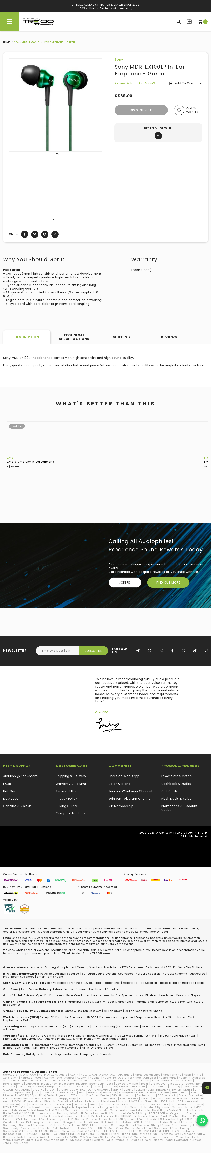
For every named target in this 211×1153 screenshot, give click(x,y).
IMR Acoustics (31, 1101)
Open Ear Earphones (50, 995)
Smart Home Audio (50, 976)
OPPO (154, 1113)
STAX (38, 1131)
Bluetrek (81, 1083)
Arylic (197, 1075)
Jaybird (123, 1101)
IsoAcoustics (62, 1101)
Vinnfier (169, 1137)
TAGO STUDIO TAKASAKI (147, 1131)
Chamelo (110, 1086)
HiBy (123, 1098)
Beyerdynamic (13, 1083)
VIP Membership (121, 806)
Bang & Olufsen (139, 1080)
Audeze (69, 1077)
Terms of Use (66, 791)
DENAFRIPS (163, 1089)
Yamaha (182, 1140)
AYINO (98, 1080)
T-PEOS (110, 1131)
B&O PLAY (119, 1080)
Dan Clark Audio (99, 1089)
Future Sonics (23, 1098)
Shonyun (143, 1125)
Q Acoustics (168, 1119)
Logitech (68, 1107)
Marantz (122, 1107)
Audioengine (167, 1077)
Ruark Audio (159, 1122)
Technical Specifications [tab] (74, 337)
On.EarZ (132, 1113)
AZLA (108, 1080)
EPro (42, 1095)
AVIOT (88, 1080)
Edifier (165, 1092)
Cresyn (51, 1089)
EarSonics (110, 1092)
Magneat (108, 1107)
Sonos (129, 1128)
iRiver (47, 1101)
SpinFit (28, 1131)
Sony (119, 59)
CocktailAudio (157, 1086)
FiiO (114, 1095)
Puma (143, 1119)
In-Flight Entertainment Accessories (166, 1026)
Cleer (133, 1086)
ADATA (74, 1075)
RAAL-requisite (36, 1122)
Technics (187, 1131)
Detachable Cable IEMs (85, 1045)
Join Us (125, 582)
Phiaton (174, 1116)
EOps (33, 1095)
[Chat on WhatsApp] (202, 1120)
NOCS (26, 1113)
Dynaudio (58, 1092)
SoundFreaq (180, 1128)
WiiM (110, 1140)
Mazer (189, 1107)
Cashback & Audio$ (176, 784)
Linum (45, 1107)
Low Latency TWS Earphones (123, 967)
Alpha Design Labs (147, 1075)
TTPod (124, 1134)
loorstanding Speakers (51, 1045)
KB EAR (60, 1104)
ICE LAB (194, 1098)
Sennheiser (101, 1125)
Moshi (104, 1110)
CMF (142, 1086)
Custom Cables (114, 1045)
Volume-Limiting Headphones (58, 1054)
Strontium (68, 1131)
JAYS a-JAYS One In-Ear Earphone (30, 462)
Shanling (117, 1125)
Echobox (153, 1092)
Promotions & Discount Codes (179, 808)
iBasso (182, 1098)
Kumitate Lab (146, 1104)
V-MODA (72, 1137)
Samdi (187, 1122)
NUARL (74, 1113)
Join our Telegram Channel (130, 798)
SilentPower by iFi (184, 1125)
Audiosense (29, 1080)
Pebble (95, 1116)
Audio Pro (109, 1077)
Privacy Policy (66, 798)
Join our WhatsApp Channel (130, 791)
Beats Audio (160, 1080)
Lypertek (81, 1107)
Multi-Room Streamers (18, 976)
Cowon (8, 1089)
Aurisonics (74, 1080)
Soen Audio (78, 1128)
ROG (146, 1122)
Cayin (86, 1086)
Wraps (119, 1140)
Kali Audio (36, 1104)
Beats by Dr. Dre (181, 1080)
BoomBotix (96, 1083)
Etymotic (62, 1095)
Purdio (153, 1119)
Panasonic (71, 1116)
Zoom (24, 1143)
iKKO (17, 1101)
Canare (74, 1086)
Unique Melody (13, 1137)
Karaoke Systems (175, 973)
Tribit (114, 1134)
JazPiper (145, 1101)
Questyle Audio (13, 1122)
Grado (52, 1098)
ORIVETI (8, 1116)
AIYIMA (103, 1075)
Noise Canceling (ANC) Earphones (115, 1026)
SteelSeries (51, 1131)
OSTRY (19, 1116)
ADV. (84, 1075)
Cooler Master (192, 1086)
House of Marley (164, 1098)
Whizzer (99, 1140)
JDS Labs (166, 1101)
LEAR (166, 1104)
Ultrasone (188, 1134)
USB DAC (91, 1017)
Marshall (136, 1107)
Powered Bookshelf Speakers (60, 973)
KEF (69, 1104)
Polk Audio (48, 1119)
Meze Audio (45, 1110)
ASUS (38, 1077)
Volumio (199, 1137)
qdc (182, 1119)
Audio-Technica (129, 1077)
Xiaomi (158, 1140)
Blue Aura (32, 1083)
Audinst (95, 1077)
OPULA (164, 1113)
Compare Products (189, 21)
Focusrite (195, 1095)
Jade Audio (92, 1101)
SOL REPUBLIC (97, 1128)
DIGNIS (187, 1089)
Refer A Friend (119, 784)
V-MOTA (85, 1137)
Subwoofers (197, 973)
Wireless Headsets (29, 967)
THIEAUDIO (30, 1134)
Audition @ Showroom (20, 776)
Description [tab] (27, 337)
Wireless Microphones (118, 1002)
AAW (33, 1075)
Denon (176, 1089)
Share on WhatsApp (124, 776)
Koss (116, 1104)
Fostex (7, 1098)
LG (21, 1107)
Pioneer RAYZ (11, 1119)
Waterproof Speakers (105, 989)
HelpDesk (10, 791)
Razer (80, 1122)
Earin (82, 1092)
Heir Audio (110, 1098)
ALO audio (125, 1075)
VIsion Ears (183, 1137)
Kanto (49, 1104)
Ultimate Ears (170, 1134)
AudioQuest (11, 1080)
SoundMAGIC (12, 1131)
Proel (112, 1119)
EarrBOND (94, 1092)
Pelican (108, 1116)
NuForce (86, 1113)
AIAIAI (93, 1075)
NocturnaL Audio (43, 1113)
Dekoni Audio (145, 1089)
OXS (29, 1116)
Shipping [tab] (121, 337)
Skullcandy (11, 1128)
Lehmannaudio (181, 1104)
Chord (123, 1086)
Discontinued (141, 110)
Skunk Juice (29, 1128)
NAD (155, 1110)
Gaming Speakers (89, 967)
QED (189, 1119)
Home (7, 42)
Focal (183, 1095)
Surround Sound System (99, 973)
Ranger (68, 1122)
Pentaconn (141, 1116)
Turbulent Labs (141, 1134)
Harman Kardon (90, 1098)
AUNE (61, 1080)
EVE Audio (77, 1095)
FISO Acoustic (167, 1095)
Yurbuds (196, 1140)
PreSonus (77, 1119)
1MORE (23, 1075)
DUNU (45, 1092)
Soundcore (161, 1128)
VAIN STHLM (101, 1137)
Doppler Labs (22, 1092)
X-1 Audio (133, 1140)
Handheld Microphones (152, 1002)
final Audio (126, 1095)
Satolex (55, 1125)
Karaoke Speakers (148, 973)
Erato (50, 1095)
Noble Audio (11, 1113)
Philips (186, 1116)
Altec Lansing (172, 1075)
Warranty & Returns (71, 784)
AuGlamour (48, 1080)
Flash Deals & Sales (176, 798)
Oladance (118, 1113)
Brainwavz (158, 1083)
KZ (158, 1104)
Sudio (81, 1131)
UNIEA (201, 1134)
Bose (110, 1083)
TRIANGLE (102, 1134)
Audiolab (198, 1077)
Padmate (40, 1116)
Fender (105, 1095)
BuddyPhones (195, 1083)
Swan (99, 1131)
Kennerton (80, 1104)
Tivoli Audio (59, 1134)
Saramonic (40, 1125)
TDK (167, 1131)
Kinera (94, 1104)
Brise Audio (175, 1083)
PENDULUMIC (123, 1116)
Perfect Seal (159, 1116)
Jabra (78, 1101)
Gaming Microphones (60, 967)
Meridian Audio (24, 1110)
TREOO (74, 1134)
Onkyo (144, 1113)
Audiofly (184, 1077)
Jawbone (109, 1101)
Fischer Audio (146, 1095)
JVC (24, 1104)
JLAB (178, 1101)
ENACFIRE (21, 1095)
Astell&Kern (11, 1077)
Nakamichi (196, 1110)
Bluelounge (49, 1083)
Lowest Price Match (176, 776)
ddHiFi (117, 1089)
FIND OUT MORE (168, 582)
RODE (137, 1122)
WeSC (7, 1140)
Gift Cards (169, 791)
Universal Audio (37, 1137)
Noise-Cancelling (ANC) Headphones (64, 1026)
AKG (113, 1075)
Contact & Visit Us (17, 806)
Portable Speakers (76, 989)
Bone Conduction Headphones (87, 995)
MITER (59, 1110)
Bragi (145, 1083)
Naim (182, 1110)
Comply (175, 1086)
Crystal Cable (68, 1089)
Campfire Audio (56, 1086)
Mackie (94, 1107)
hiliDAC (146, 1098)
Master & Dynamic (157, 1107)
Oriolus (191, 1113)
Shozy (155, 1125)
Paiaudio (55, 1116)
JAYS (10, 457)
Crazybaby (22, 1089)
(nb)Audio (10, 1075)
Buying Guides (67, 806)
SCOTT (86, 1125)
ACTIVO (44, 1075)
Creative (39, 1089)
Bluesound (66, 1083)
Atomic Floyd (53, 1077)
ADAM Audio (59, 1075)
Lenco (199, 1104)
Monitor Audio (74, 1110)
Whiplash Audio (81, 1140)
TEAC (175, 1131)
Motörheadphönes (123, 1110)
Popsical (63, 1119)
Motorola (144, 1110)
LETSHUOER (10, 1107)
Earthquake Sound (132, 1092)
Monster (91, 1110)
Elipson (8, 1095)
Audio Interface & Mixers (84, 1002)
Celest (97, 1086)
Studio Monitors (181, 1002)
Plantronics (31, 1119)
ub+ (156, 1134)
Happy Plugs (68, 1098)
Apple (188, 1075)
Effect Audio (180, 1092)
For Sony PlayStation (187, 967)
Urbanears (57, 1137)
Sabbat (175, 1122)
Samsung (10, 1125)
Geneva (40, 1098)
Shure (166, 1125)
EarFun (71, 1092)
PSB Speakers (127, 1119)
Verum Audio (152, 1137)
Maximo (177, 1107)
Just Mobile (11, 1104)
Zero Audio (10, 1143)
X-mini (146, 1140)
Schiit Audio (71, 1125)
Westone (43, 1140)
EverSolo (92, 1095)
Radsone (55, 1122)
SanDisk (24, 1125)
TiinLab (44, 1134)
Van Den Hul (119, 1137)
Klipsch (106, 1104)
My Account (12, 798)
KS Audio (128, 1104)
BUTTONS (9, 1086)
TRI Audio (87, 1134)
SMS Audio (60, 1128)
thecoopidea (12, 1134)
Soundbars (126, 973)
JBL (156, 1101)
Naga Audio (168, 1110)
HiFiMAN (133, 1098)
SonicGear (115, 1128)
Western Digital (24, 1140)
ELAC (194, 1092)
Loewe (56, 1107)
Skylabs (45, 1128)
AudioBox (150, 1077)
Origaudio (177, 1113)
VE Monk (135, 1137)
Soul (149, 1128)
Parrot (85, 1116)
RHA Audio (108, 1122)
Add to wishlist (192, 110)
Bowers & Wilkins (127, 1083)
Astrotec (26, 1077)
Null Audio (102, 1113)
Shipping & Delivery (71, 776)
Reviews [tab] (169, 337)
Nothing (62, 1113)
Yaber (169, 1140)
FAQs (7, 784)
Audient (82, 1077)
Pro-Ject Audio (96, 1119)
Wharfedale (59, 1140)
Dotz (37, 1092)
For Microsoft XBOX (158, 967)
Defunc (129, 1089)
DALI (83, 1089)
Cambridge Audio (30, 1086)
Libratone (32, 1107)
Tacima (123, 1131)
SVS (90, 1131)
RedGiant (92, 1122)
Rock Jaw (124, 1122)
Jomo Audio (192, 1101)
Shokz (130, 1125)
